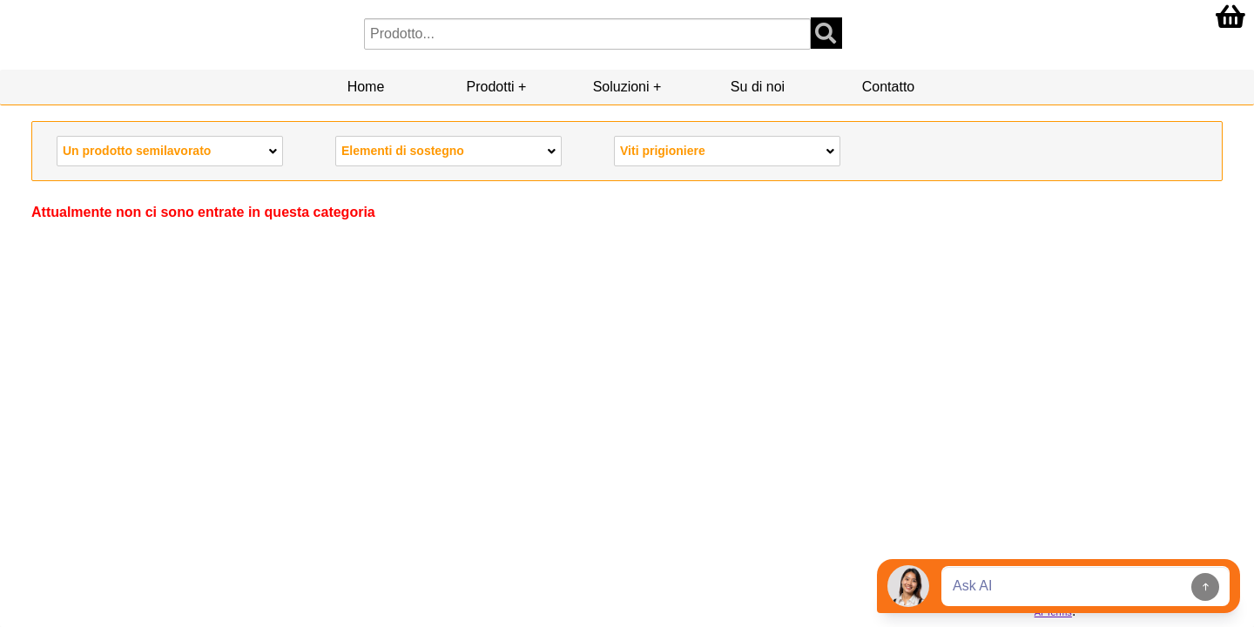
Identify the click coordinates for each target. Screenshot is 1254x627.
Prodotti (491, 86)
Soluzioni (621, 86)
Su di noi (758, 86)
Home (366, 86)
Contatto (888, 86)
